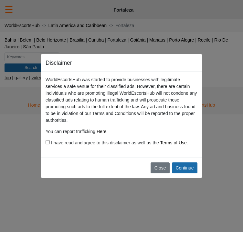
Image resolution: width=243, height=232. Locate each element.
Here (101, 131)
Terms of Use (173, 142)
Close (160, 167)
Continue (184, 167)
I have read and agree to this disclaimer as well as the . (117, 142)
